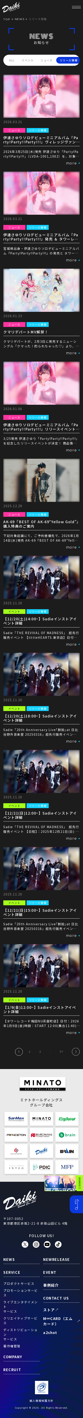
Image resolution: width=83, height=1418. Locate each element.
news (19, 19)
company (12, 1356)
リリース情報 (69, 60)
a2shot (50, 1332)
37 (61, 1051)
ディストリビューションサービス (20, 1334)
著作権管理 (12, 1346)
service (11, 1272)
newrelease (56, 1259)
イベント (28, 60)
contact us (56, 1298)
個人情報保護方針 (41, 1400)
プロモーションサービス (20, 1292)
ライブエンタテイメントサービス (20, 1307)
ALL (12, 60)
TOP (6, 19)
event (49, 1272)
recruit (12, 1369)
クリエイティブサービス (20, 1320)
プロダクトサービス (18, 1283)
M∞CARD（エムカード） (58, 1321)
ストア (49, 1309)
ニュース (46, 60)
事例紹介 (51, 1285)
